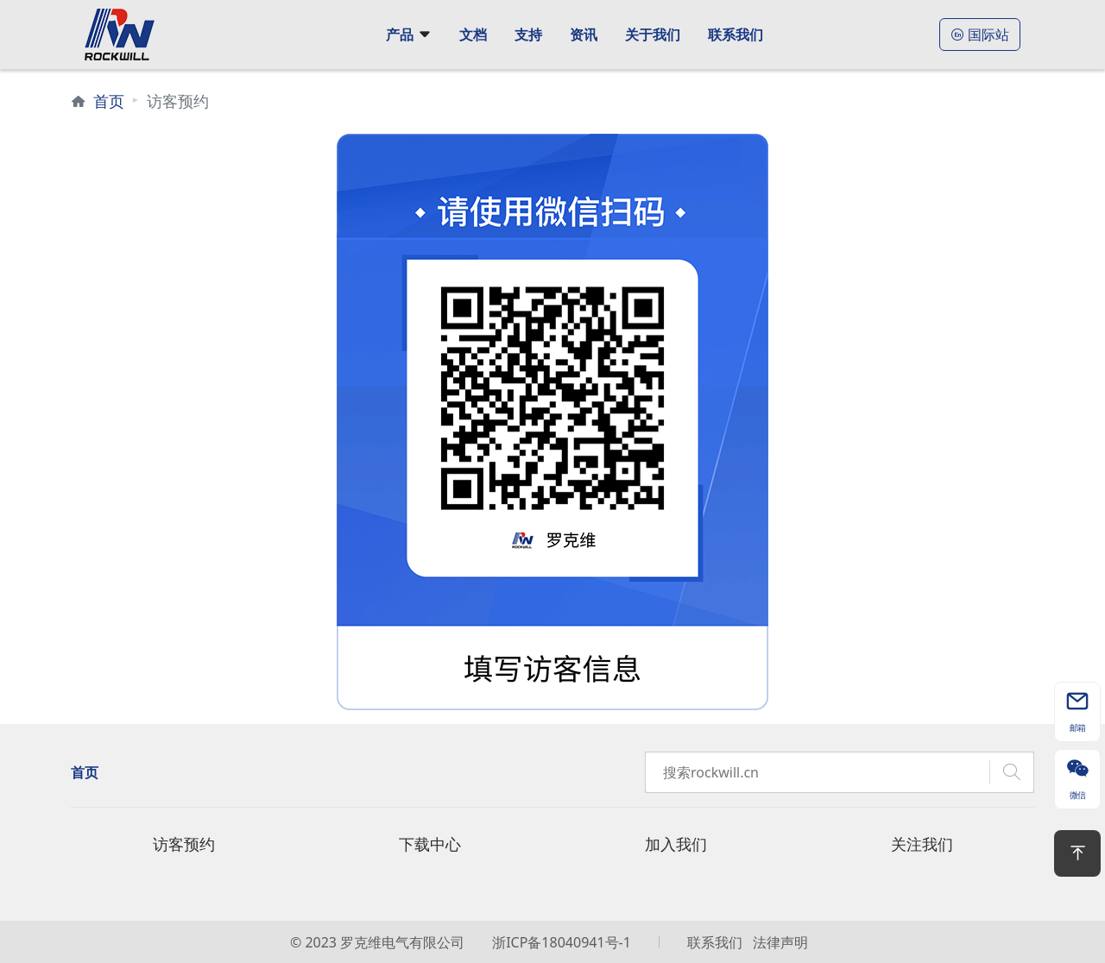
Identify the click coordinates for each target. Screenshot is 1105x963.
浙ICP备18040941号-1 (561, 942)
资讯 (583, 34)
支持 (528, 34)
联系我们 (735, 34)
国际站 (979, 34)
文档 (473, 34)
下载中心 (430, 844)
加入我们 (676, 844)
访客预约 (184, 844)
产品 (400, 34)
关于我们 (652, 34)
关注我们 (922, 844)
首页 (108, 101)
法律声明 (780, 942)
